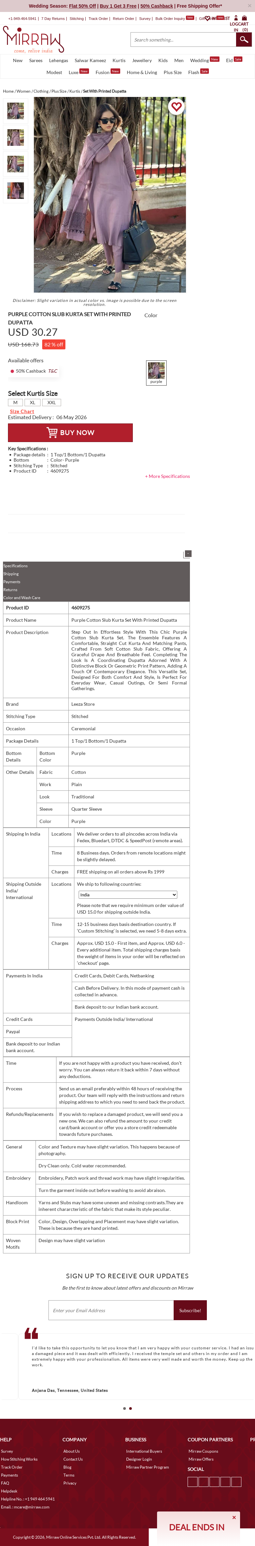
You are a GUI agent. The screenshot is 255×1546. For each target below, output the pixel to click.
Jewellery (142, 60)
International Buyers (144, 1451)
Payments (11, 581)
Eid (234, 59)
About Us (71, 1451)
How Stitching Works (19, 1459)
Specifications (15, 565)
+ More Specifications (167, 476)
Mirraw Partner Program (147, 1467)
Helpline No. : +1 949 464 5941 (28, 1499)
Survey (144, 19)
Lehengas (58, 60)
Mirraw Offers (201, 1459)
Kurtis (119, 60)
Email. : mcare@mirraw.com (25, 1506)
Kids (163, 60)
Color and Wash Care (21, 597)
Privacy (69, 1483)
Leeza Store (83, 704)
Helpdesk (9, 1491)
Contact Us (73, 1459)
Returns (10, 589)
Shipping (11, 573)
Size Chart (22, 411)
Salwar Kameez (90, 60)
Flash (198, 71)
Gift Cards (211, 19)
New (18, 60)
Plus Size (173, 72)
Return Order (123, 19)
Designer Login (139, 1459)
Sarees (35, 60)
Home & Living (142, 72)
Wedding (204, 59)
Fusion (108, 71)
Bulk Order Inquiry (170, 19)
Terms (68, 1475)
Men (179, 60)
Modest (54, 72)
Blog (67, 1467)
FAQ (5, 1483)
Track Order (98, 19)
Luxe (79, 71)
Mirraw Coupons (203, 1451)
